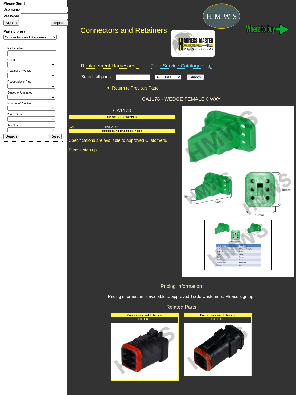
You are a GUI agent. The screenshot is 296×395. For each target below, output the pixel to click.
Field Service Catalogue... (181, 66)
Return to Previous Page (132, 88)
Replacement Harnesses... (110, 65)
